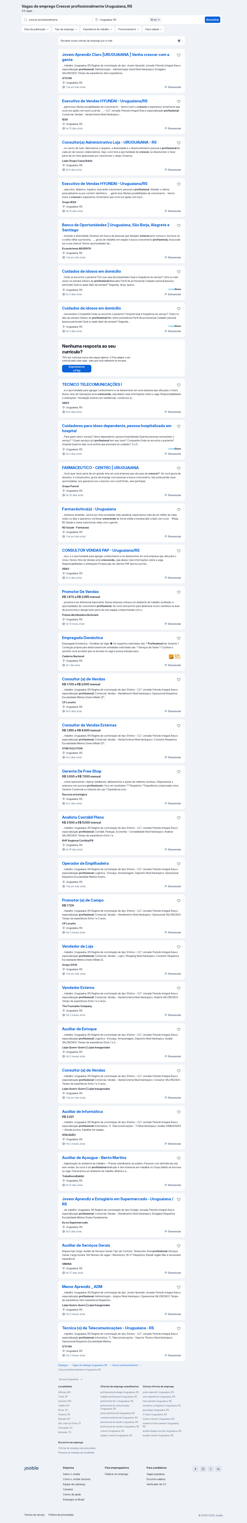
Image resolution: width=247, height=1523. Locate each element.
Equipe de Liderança (74, 1484)
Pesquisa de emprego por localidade (76, 1455)
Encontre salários (156, 1479)
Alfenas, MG (64, 1395)
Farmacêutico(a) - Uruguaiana (89, 512)
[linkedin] (218, 1469)
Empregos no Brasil (73, 1499)
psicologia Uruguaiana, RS (156, 1413)
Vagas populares (156, 1474)
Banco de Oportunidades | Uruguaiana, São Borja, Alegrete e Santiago (115, 227)
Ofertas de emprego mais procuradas (77, 1451)
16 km (155, 20)
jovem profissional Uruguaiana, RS (117, 1416)
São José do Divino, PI (69, 1426)
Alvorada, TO (64, 1435)
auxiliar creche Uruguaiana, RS (158, 1438)
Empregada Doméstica (82, 641)
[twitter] (211, 1469)
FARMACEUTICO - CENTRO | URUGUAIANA (100, 471)
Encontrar (212, 19)
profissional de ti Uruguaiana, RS (116, 1404)
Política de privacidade (61, 1514)
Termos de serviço (34, 1514)
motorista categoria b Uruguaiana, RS (162, 1408)
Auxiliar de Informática (82, 1114)
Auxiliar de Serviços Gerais (86, 1248)
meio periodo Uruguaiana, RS (157, 1404)
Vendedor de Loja (77, 949)
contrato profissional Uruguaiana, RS (119, 1420)
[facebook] (195, 1469)
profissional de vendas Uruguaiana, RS (119, 1429)
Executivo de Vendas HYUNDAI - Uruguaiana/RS (105, 101)
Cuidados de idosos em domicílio (91, 271)
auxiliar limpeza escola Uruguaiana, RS (162, 1434)
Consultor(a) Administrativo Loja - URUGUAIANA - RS (109, 142)
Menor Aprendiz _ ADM (82, 1290)
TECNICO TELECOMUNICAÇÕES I (92, 387)
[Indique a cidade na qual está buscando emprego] (128, 19)
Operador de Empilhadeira (85, 866)
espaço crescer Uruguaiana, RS (116, 1438)
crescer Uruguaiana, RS (112, 1434)
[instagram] (203, 1469)
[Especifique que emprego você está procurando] (57, 19)
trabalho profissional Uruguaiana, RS (118, 1399)
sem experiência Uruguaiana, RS (159, 1399)
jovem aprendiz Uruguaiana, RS (158, 1395)
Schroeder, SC (65, 1431)
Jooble (219, 1515)
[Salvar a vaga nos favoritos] (178, 55)
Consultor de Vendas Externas (89, 728)
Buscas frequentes (71, 1382)
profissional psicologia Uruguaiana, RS (119, 1395)
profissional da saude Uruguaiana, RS (119, 1425)
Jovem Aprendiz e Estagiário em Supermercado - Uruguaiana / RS (117, 1205)
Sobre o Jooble (71, 1474)
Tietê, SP (63, 1399)
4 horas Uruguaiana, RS (155, 1417)
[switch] (179, 40)
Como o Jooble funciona (76, 1479)
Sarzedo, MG (64, 1404)
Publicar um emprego (116, 1474)
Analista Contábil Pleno (83, 820)
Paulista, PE (64, 1417)
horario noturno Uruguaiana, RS (158, 1422)
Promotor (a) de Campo (83, 903)
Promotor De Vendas (80, 595)
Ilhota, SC (63, 1413)
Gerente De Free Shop (81, 774)
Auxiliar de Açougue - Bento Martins (94, 1160)
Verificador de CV (156, 1484)
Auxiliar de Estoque (79, 1032)
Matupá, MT (64, 1422)
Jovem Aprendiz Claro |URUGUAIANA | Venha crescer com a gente (115, 57)
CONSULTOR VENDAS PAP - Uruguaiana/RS (101, 553)
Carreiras (68, 1489)
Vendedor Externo (78, 990)
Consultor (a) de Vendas (83, 682)
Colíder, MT (64, 1408)
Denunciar (172, 87)
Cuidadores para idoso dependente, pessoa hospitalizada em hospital (116, 431)
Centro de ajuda (72, 1494)
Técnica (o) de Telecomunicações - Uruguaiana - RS (108, 1331)
